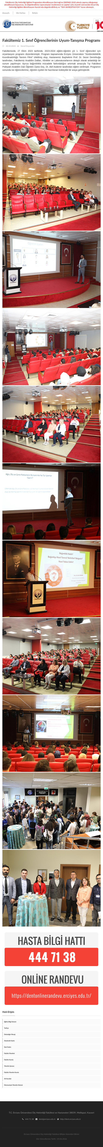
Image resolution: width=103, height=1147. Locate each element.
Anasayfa (5, 13)
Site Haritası (20, 13)
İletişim (35, 13)
